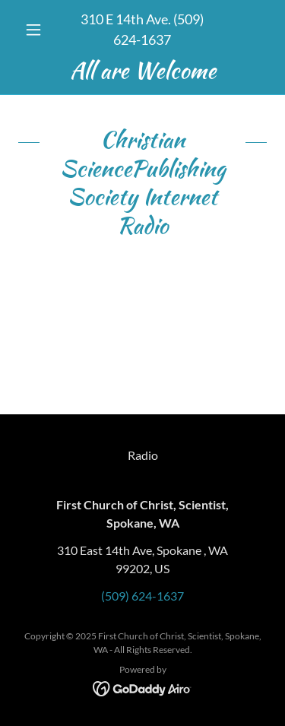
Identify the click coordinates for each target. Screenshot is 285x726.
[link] (142, 70)
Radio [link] (143, 455)
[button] (36, 29)
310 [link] (92, 19)
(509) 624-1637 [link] (142, 595)
